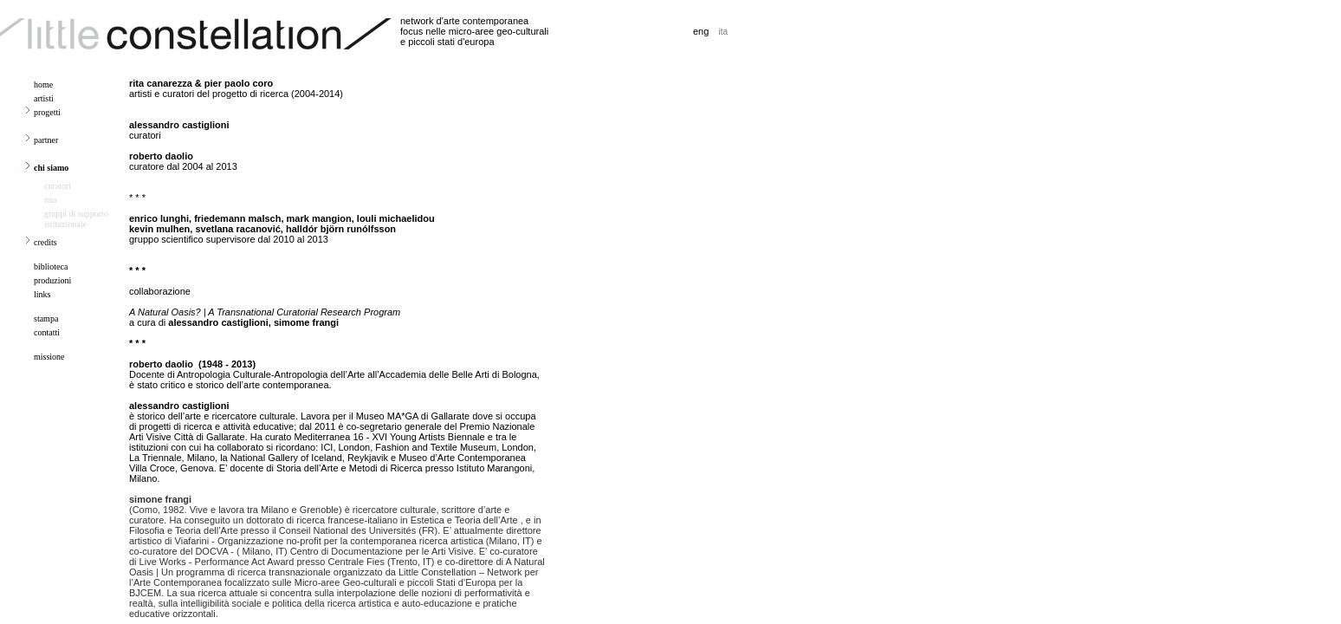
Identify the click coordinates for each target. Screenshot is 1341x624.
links (42, 294)
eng (701, 31)
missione (49, 356)
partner (46, 140)
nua (50, 200)
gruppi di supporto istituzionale (76, 219)
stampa (46, 318)
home (43, 84)
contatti (47, 332)
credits (45, 242)
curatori (57, 186)
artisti (44, 98)
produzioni (52, 280)
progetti (47, 112)
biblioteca (51, 266)
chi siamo (51, 167)
